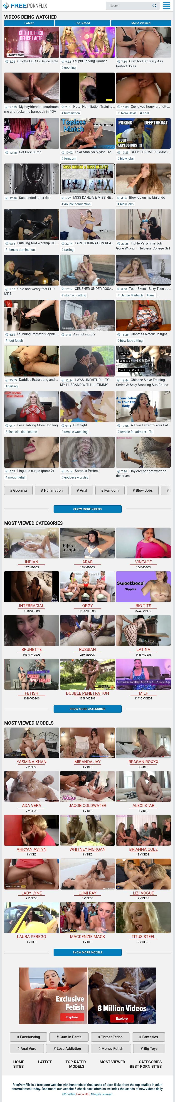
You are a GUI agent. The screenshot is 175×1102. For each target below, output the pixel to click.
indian (31, 546)
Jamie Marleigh (131, 295)
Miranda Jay (87, 746)
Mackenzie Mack (87, 920)
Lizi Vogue (143, 877)
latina (143, 633)
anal (145, 113)
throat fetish (111, 1037)
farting (68, 250)
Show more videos (87, 509)
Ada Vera (31, 789)
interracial (31, 589)
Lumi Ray (87, 877)
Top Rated (82, 23)
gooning (69, 67)
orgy (87, 589)
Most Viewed (141, 23)
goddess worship (75, 477)
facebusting (29, 1037)
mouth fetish (16, 477)
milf (143, 677)
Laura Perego (31, 920)
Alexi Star (143, 789)
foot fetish (15, 340)
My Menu (166, 6)
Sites (18, 1066)
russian (87, 633)
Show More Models (87, 952)
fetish (31, 677)
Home (24, 3)
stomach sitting (74, 295)
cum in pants (70, 1037)
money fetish (112, 1048)
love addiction (68, 1048)
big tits (143, 589)
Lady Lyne (31, 877)
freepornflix (83, 1094)
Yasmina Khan (31, 746)
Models (76, 1066)
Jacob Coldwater (87, 789)
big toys (150, 1048)
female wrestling (75, 432)
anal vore (28, 1048)
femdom (69, 158)
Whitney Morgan (87, 833)
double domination (77, 204)
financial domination (22, 432)
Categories (150, 1062)
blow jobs (126, 158)
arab (87, 546)
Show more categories (87, 709)
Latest (29, 23)
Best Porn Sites (146, 1066)
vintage (143, 546)
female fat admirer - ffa (136, 432)
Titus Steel (143, 920)
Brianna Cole (143, 833)
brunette (31, 633)
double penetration (87, 677)
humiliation (71, 113)
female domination (21, 250)
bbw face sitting (131, 340)
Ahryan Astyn (31, 833)
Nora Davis (128, 113)
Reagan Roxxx (143, 746)
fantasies (149, 1037)
